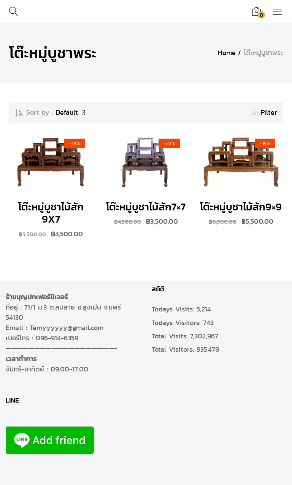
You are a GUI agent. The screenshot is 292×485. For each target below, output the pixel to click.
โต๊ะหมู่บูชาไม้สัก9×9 (241, 206)
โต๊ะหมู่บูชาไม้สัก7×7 (146, 206)
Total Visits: (171, 336)
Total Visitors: (174, 349)
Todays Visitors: (177, 323)
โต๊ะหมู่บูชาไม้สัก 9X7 (51, 212)
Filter (264, 112)
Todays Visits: (174, 309)
